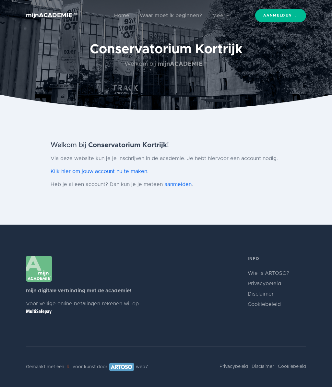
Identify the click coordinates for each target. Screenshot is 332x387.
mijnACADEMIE (51, 15)
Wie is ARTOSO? (268, 273)
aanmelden (178, 184)
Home (121, 15)
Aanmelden (280, 15)
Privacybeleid (264, 283)
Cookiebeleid (264, 304)
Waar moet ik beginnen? (171, 15)
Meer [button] (218, 15)
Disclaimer (261, 294)
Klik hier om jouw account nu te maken (99, 171)
